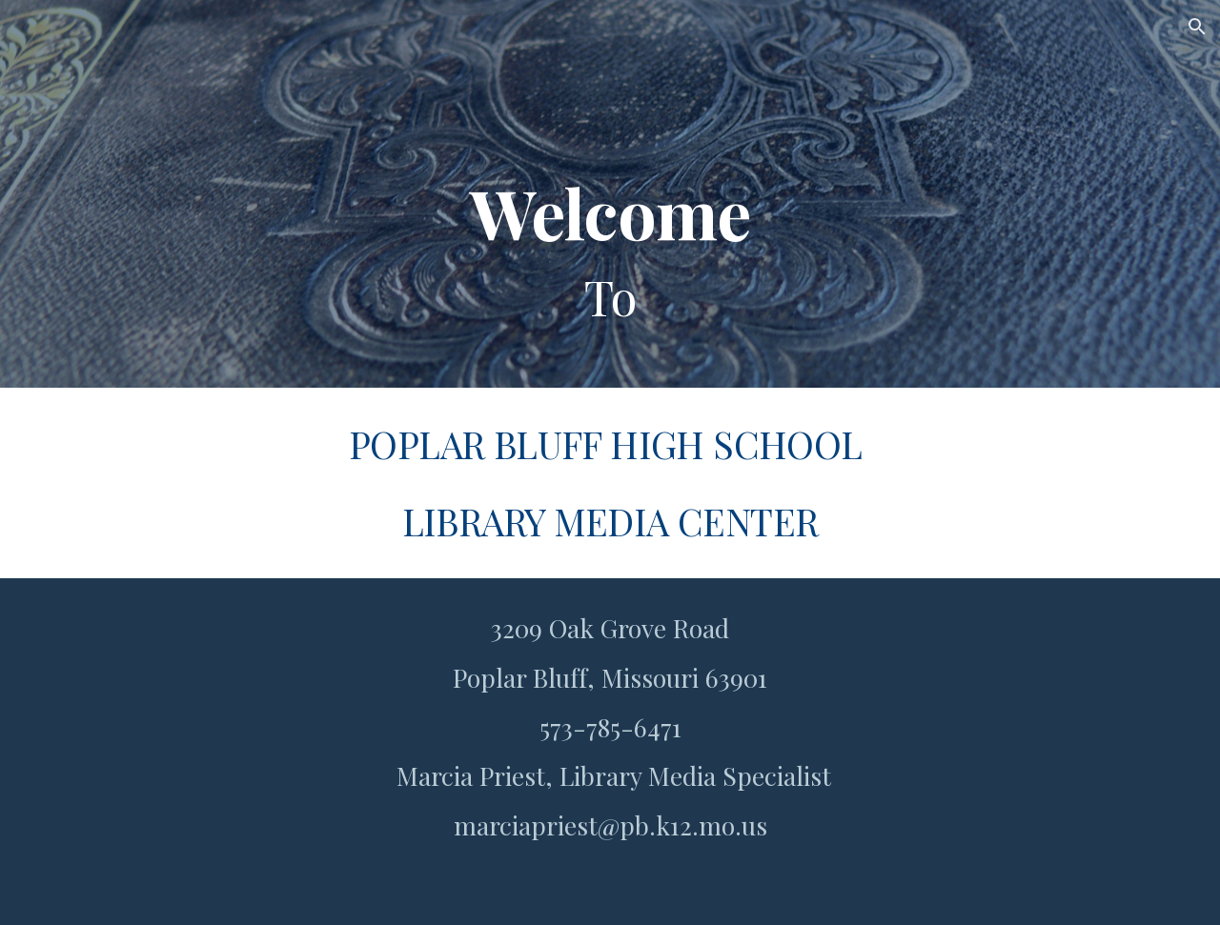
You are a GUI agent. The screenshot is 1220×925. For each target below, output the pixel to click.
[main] (610, 194)
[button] (1197, 27)
